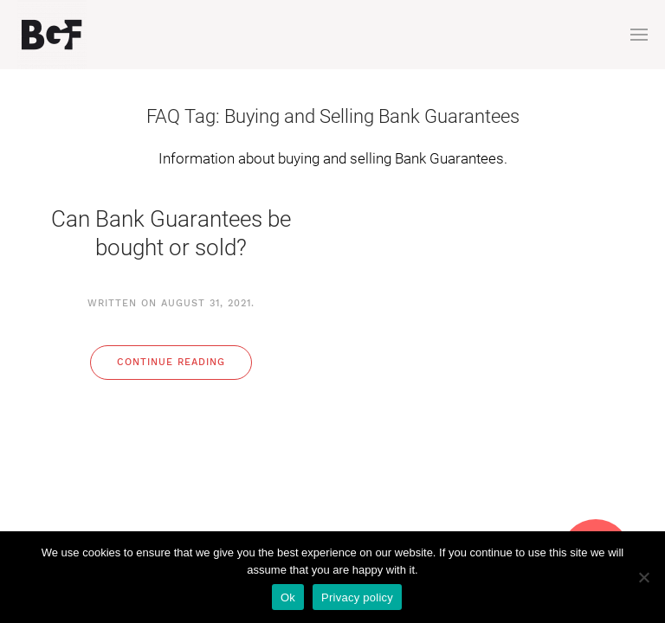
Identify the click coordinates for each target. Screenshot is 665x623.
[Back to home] (52, 34)
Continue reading (171, 362)
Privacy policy (357, 597)
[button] (639, 34)
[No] (643, 577)
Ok (288, 597)
